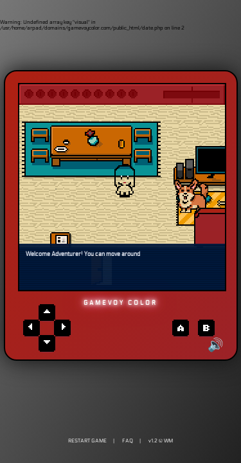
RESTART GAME (87, 440)
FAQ (127, 440)
